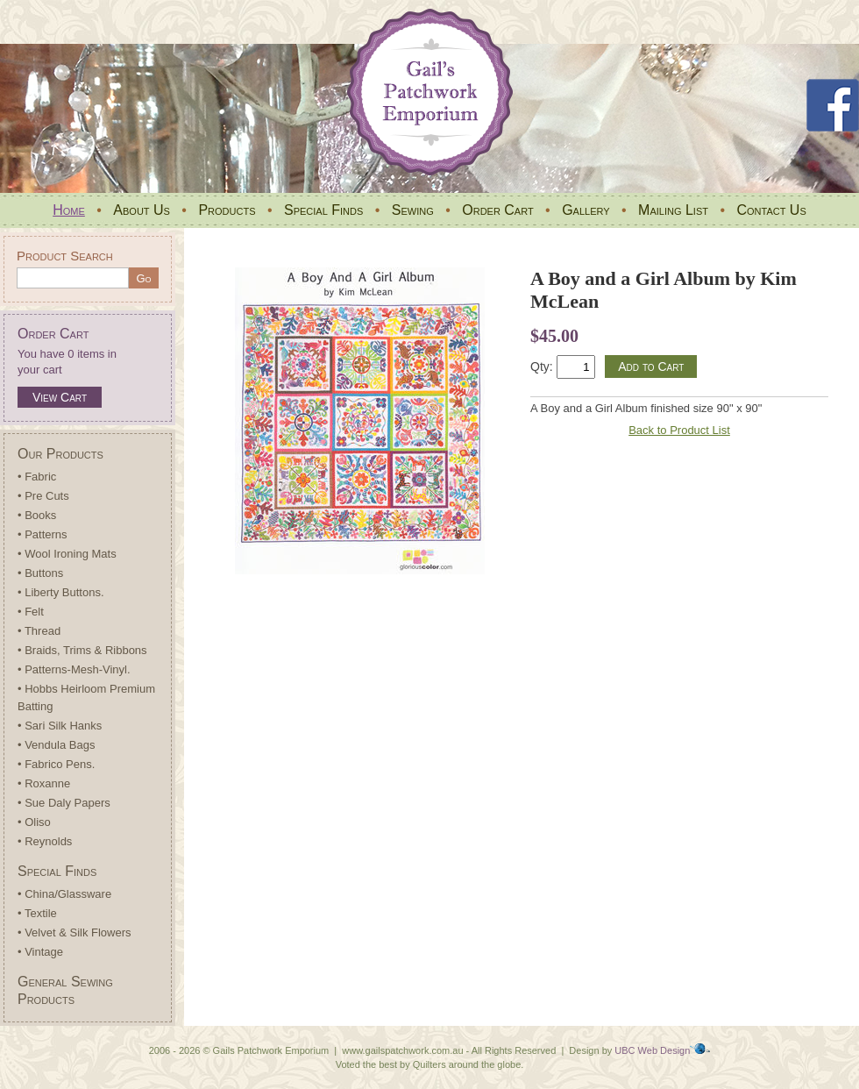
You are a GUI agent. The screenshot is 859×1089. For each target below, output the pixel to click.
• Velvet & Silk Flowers (74, 932)
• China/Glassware (64, 893)
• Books (37, 515)
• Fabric (37, 476)
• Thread (39, 630)
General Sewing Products (65, 990)
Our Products (60, 453)
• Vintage (40, 951)
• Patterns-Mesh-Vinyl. (74, 669)
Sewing (413, 210)
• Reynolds (45, 841)
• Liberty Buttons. (61, 592)
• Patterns (42, 534)
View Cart (59, 397)
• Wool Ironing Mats (67, 553)
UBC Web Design (652, 1050)
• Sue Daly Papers (64, 802)
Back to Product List (679, 430)
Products (226, 210)
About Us (141, 210)
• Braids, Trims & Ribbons (82, 650)
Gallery (585, 210)
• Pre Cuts (43, 495)
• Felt (31, 611)
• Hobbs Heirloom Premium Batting (86, 697)
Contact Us (771, 210)
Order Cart (497, 210)
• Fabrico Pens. (56, 764)
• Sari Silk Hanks (60, 725)
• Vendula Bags (56, 744)
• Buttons (40, 573)
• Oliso (34, 822)
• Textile (37, 913)
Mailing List (673, 210)
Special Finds (323, 210)
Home (69, 210)
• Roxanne (44, 783)
